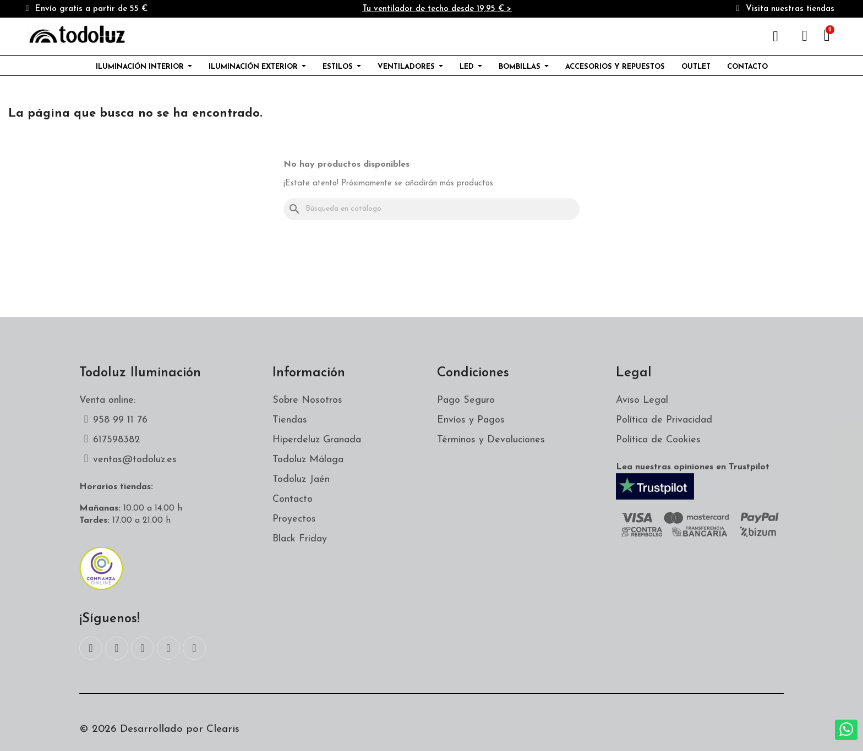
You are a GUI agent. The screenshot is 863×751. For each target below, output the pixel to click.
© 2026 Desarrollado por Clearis (159, 729)
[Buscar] (431, 209)
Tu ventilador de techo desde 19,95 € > (437, 9)
